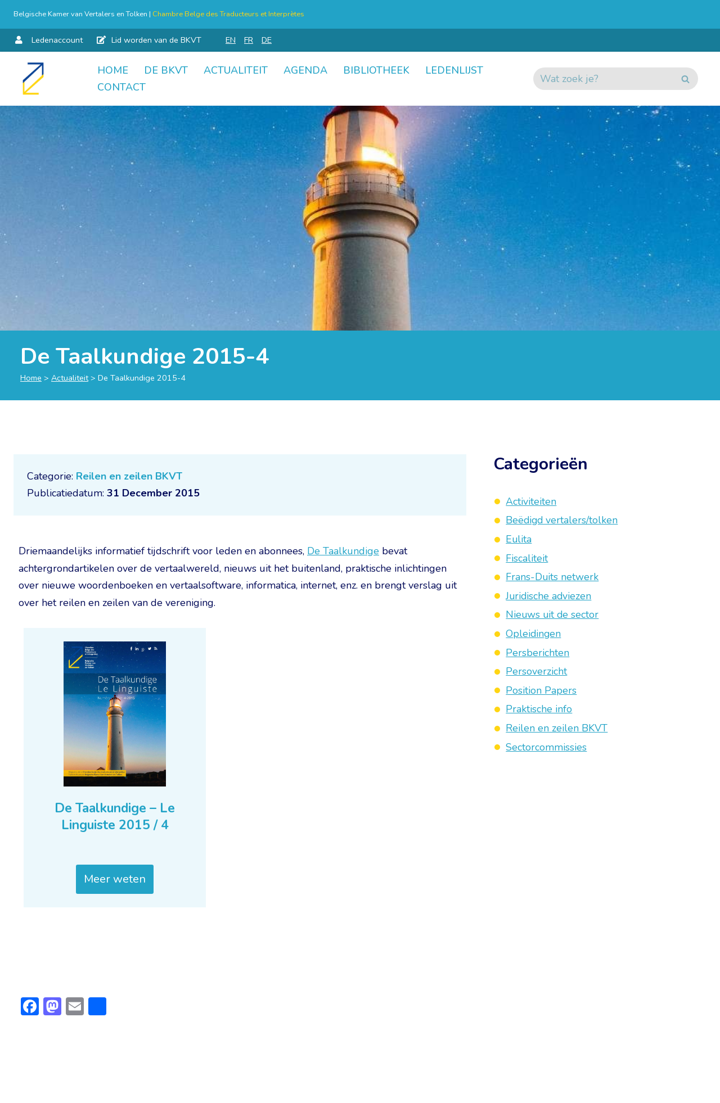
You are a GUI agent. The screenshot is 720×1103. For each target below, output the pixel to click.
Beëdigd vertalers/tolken (562, 520)
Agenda (305, 70)
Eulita (519, 539)
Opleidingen (534, 633)
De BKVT (166, 70)
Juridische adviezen (549, 596)
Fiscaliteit (527, 558)
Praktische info (539, 709)
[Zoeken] (603, 78)
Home (112, 70)
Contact (121, 87)
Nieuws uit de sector (553, 614)
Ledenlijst (454, 70)
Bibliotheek (376, 70)
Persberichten (537, 652)
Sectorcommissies (546, 747)
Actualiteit (236, 70)
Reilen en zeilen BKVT (129, 476)
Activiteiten (531, 501)
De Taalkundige (343, 551)
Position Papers (541, 690)
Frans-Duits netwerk (552, 577)
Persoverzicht (536, 671)
